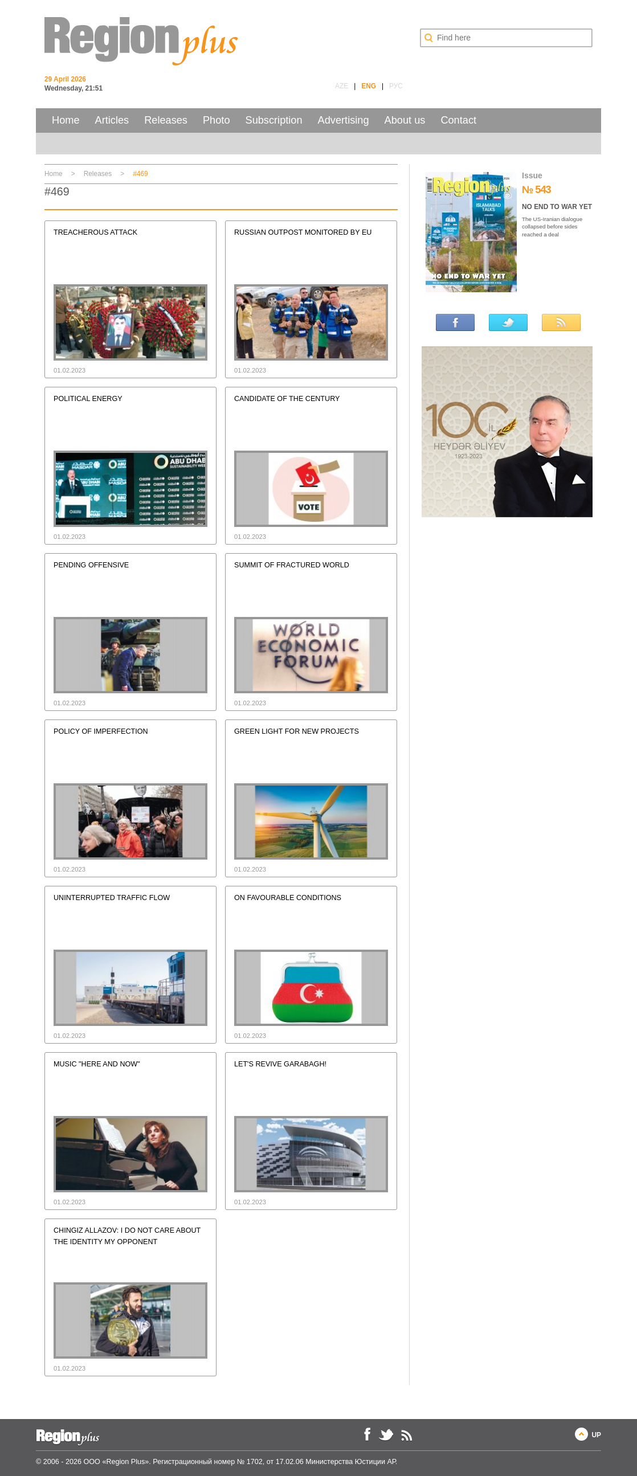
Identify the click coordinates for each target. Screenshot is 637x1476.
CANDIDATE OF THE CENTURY (287, 399)
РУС (396, 86)
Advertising (343, 120)
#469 (140, 174)
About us (405, 120)
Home (66, 120)
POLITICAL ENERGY (88, 399)
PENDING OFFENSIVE (91, 565)
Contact (458, 120)
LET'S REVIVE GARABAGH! (280, 1064)
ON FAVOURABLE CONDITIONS (287, 898)
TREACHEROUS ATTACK (95, 232)
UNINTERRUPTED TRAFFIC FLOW (112, 898)
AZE (341, 86)
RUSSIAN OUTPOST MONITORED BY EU (302, 232)
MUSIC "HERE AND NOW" (97, 1064)
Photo (216, 120)
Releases (165, 120)
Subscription (274, 120)
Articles (112, 120)
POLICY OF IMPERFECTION (101, 731)
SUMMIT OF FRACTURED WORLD (291, 565)
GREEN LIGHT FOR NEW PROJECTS (296, 731)
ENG (368, 86)
